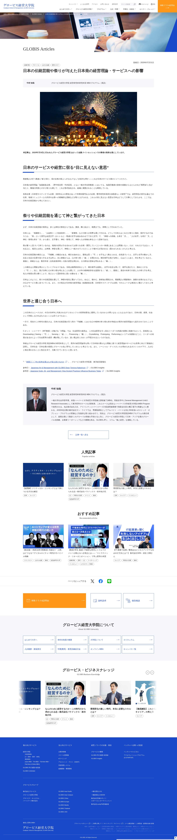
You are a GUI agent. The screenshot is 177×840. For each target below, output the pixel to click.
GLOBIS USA (62, 812)
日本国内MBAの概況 (108, 826)
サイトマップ (108, 823)
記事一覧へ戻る (79, 435)
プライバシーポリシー (82, 823)
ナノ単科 (28, 757)
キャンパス (72, 4)
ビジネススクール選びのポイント (142, 829)
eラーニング (62, 758)
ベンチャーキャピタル (131, 752)
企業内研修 (62, 752)
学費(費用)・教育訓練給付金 (72, 649)
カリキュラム (137, 640)
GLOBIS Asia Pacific (65, 791)
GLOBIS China (63, 798)
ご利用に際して (97, 823)
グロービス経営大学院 (84, 9)
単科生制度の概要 (72, 640)
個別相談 (137, 601)
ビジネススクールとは (123, 829)
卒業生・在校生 (128, 9)
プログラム (101, 9)
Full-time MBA (44, 762)
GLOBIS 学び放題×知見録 (31, 767)
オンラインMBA (105, 649)
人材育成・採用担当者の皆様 (145, 823)
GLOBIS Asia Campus (65, 795)
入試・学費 (114, 9)
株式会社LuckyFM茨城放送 (100, 804)
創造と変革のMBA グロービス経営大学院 (16, 14)
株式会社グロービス (29, 791)
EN (153, 4)
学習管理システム (64, 765)
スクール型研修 (63, 755)
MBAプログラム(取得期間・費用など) (127, 826)
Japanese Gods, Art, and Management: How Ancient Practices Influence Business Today (65, 371)
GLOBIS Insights (96, 758)
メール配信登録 (129, 823)
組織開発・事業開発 (65, 769)
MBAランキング (95, 829)
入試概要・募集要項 (39, 649)
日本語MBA (28, 754)
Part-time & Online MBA (32, 764)
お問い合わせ (104, 4)
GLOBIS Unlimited (29, 771)
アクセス (95, 4)
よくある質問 (84, 4)
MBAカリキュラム (146, 826)
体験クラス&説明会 (167, 5)
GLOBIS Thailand (64, 808)
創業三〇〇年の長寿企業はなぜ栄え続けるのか (45, 362)
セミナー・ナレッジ (147, 9)
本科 (37, 757)
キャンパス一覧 (137, 649)
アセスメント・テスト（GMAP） (69, 762)
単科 (33, 757)
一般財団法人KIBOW (98, 795)
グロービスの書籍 (97, 752)
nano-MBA (28, 762)
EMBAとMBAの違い (108, 829)
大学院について (105, 640)
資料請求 (115, 4)
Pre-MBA (36, 762)
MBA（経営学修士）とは (92, 826)
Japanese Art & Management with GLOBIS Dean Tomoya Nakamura (58, 368)
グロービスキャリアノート (144, 831)
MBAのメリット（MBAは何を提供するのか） (119, 831)
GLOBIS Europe (63, 802)
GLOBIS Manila (63, 805)
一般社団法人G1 (96, 791)
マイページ (144, 4)
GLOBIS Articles (37, 14)
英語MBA (27, 759)
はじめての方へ (65, 9)
